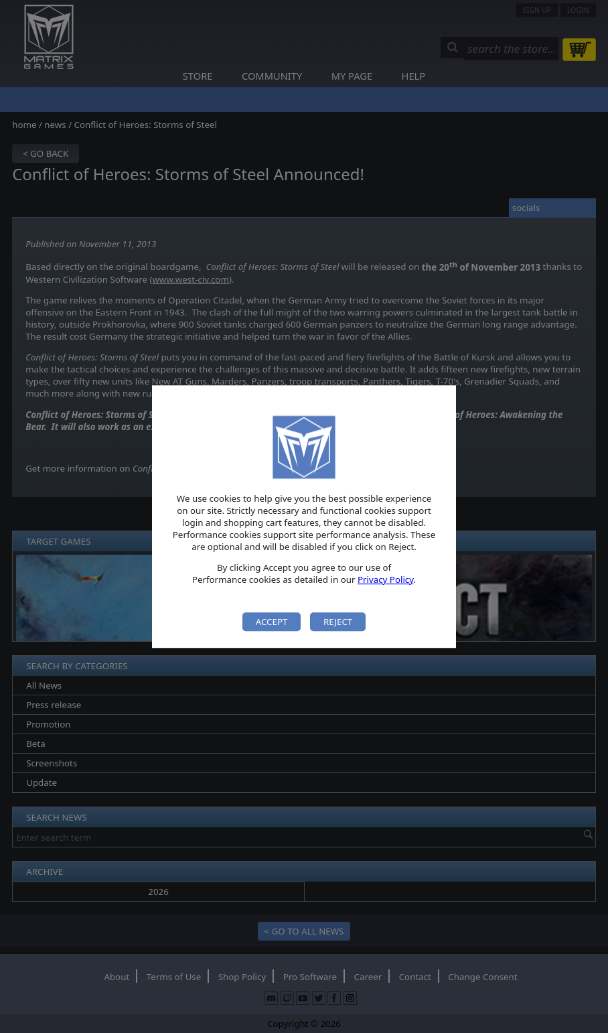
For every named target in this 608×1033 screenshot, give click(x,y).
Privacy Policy (386, 579)
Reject (337, 622)
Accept (272, 622)
